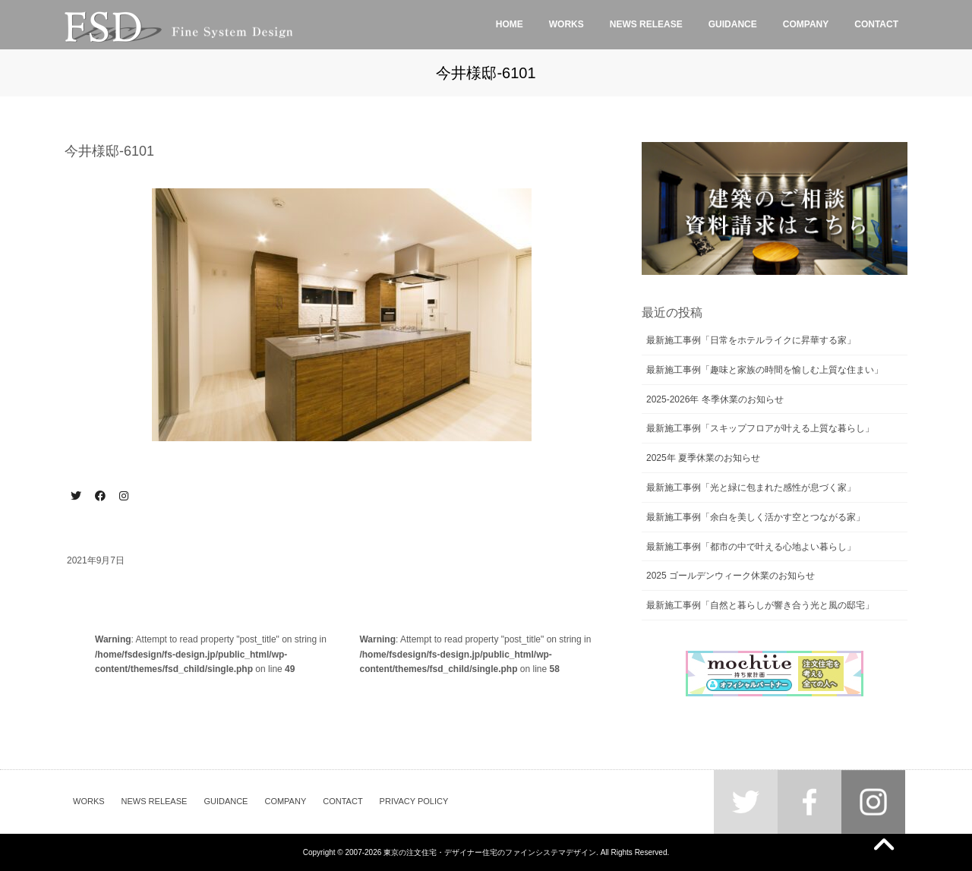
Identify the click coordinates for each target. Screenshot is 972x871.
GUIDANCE (226, 801)
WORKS (89, 801)
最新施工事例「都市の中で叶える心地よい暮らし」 (751, 546)
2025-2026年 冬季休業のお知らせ (715, 399)
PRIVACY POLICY (414, 801)
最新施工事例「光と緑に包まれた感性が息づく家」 (751, 487)
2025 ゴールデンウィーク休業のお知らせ (730, 575)
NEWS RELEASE (155, 801)
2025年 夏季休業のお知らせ (703, 458)
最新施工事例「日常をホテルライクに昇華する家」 (751, 340)
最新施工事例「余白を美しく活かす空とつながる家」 (755, 517)
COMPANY (285, 801)
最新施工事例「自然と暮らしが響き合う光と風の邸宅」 (760, 605)
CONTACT (342, 801)
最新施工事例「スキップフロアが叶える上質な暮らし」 (760, 428)
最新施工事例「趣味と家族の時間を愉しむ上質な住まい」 (764, 369)
